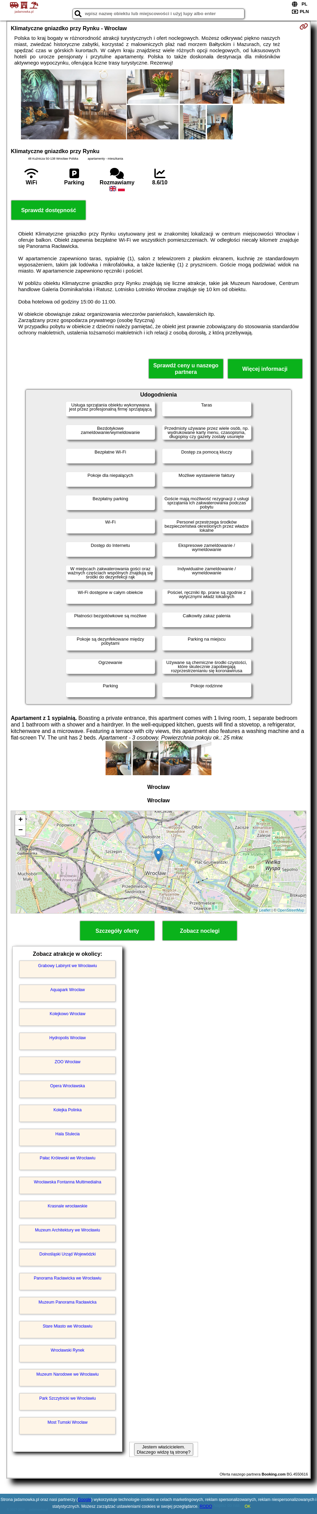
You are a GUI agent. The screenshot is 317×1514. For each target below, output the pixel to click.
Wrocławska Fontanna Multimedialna (67, 1182)
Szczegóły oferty (117, 931)
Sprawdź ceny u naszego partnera (185, 369)
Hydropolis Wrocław (68, 1037)
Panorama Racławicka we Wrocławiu (67, 1278)
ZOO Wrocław (67, 1061)
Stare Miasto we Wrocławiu (67, 1326)
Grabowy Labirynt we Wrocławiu (67, 965)
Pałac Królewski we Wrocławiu (68, 1158)
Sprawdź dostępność (48, 210)
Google (84, 1499)
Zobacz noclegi (200, 931)
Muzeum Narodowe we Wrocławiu (67, 1374)
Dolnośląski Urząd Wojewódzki (68, 1254)
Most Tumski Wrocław (67, 1422)
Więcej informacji (264, 369)
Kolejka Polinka (67, 1110)
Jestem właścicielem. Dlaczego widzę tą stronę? (163, 1449)
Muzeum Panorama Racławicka (68, 1302)
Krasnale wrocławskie (67, 1206)
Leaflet (265, 910)
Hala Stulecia (67, 1134)
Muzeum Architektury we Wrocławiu (67, 1230)
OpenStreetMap (290, 910)
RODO (206, 1506)
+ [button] (20, 820)
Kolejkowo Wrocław (68, 1013)
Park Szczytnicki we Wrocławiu (67, 1398)
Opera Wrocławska (67, 1085)
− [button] (20, 830)
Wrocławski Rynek (68, 1350)
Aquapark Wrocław (67, 989)
